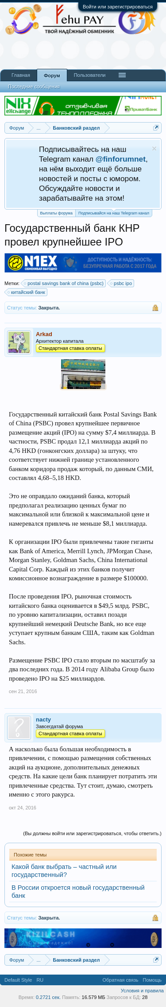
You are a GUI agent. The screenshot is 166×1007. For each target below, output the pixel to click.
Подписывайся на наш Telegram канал (113, 212)
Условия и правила (142, 990)
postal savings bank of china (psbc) (64, 283)
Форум (52, 75)
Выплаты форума (56, 213)
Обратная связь (120, 980)
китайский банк (26, 292)
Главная (21, 75)
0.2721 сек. (48, 997)
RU (39, 980)
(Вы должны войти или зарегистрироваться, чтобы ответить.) (92, 833)
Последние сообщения (34, 86)
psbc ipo (121, 283)
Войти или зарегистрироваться (118, 6)
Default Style (18, 980)
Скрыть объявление (154, 148)
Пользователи (90, 75)
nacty (43, 719)
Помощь (152, 980)
